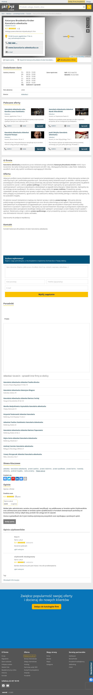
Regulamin (5, 659)
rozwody (80, 469)
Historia (4, 673)
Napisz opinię (8, 60)
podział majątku (17, 471)
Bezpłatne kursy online (9, 670)
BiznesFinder (73, 659)
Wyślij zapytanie (47, 294)
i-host (71, 667)
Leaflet (72, 56)
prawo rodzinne (45, 469)
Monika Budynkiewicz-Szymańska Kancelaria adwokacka (24, 406)
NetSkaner (72, 656)
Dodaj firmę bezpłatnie (77, 2)
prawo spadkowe (59, 469)
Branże (49, 659)
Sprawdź (40, 126)
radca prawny (29, 471)
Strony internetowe (30, 659)
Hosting (26, 664)
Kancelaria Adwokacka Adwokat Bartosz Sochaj (21, 398)
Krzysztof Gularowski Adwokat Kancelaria (19, 414)
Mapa (48, 662)
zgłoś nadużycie (19, 549)
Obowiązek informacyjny (11, 580)
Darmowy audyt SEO (30, 667)
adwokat (6, 469)
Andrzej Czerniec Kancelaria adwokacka (18, 446)
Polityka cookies (7, 664)
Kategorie (50, 664)
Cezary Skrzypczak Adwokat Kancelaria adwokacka (22, 454)
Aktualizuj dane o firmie (67, 60)
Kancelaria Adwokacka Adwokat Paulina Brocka (21, 382)
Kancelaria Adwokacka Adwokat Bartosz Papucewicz (23, 430)
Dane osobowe (6, 662)
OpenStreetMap (80, 56)
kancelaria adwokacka (19, 469)
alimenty (6, 471)
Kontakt (4, 676)
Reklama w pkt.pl (29, 656)
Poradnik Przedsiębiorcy (77, 662)
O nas (3, 656)
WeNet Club (5, 667)
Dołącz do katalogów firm (46, 606)
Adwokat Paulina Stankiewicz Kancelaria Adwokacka (23, 422)
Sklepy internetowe (30, 662)
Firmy (48, 656)
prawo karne (71, 469)
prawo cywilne (33, 469)
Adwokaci (24, 94)
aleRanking (72, 664)
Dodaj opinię (9, 522)
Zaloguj (88, 2)
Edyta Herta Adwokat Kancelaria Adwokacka (20, 438)
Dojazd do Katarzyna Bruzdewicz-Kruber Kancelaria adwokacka (36, 60)
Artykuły (4, 2)
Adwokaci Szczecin (10, 26)
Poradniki (27, 676)
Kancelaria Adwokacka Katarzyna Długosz (19, 390)
